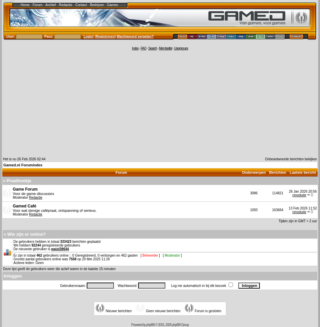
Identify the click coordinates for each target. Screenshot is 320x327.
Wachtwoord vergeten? (135, 36)
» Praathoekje (17, 180)
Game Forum (25, 189)
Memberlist (165, 48)
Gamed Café (24, 206)
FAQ (143, 48)
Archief (50, 5)
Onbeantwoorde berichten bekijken (291, 159)
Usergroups (181, 48)
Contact (81, 5)
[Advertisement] (160, 103)
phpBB (150, 325)
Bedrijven (97, 5)
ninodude (299, 195)
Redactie (65, 5)
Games (112, 5)
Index (135, 48)
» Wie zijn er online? (25, 234)
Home (25, 5)
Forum (37, 5)
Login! (89, 36)
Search (152, 48)
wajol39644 (60, 249)
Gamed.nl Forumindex (22, 165)
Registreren (105, 36)
